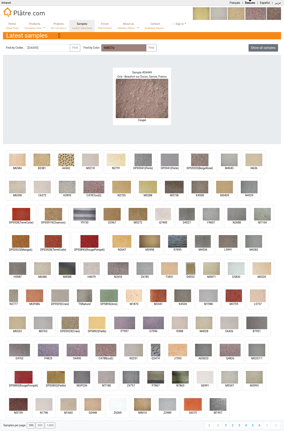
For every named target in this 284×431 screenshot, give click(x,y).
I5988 (179, 331)
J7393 (177, 358)
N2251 (134, 358)
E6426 (229, 331)
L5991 (228, 249)
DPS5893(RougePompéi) (89, 249)
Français (235, 2)
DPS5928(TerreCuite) (53, 249)
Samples (82, 26)
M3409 (224, 195)
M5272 (138, 222)
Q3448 (93, 412)
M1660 (68, 412)
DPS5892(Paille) (56, 385)
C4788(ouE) (106, 358)
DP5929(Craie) (60, 304)
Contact (155, 26)
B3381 (42, 168)
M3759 (234, 304)
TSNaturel (84, 304)
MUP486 (34, 304)
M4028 (204, 331)
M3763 (43, 331)
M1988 (208, 304)
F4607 (211, 222)
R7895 (177, 249)
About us (127, 26)
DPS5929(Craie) (70, 331)
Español (265, 2)
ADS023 (203, 358)
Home (12, 26)
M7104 (262, 222)
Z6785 (145, 276)
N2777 (13, 304)
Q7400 (163, 222)
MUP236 (82, 385)
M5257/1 (257, 358)
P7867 (156, 385)
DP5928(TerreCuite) (21, 222)
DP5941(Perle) (170, 168)
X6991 (205, 385)
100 (31, 425)
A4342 (66, 168)
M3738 (174, 195)
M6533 (17, 331)
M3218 (90, 168)
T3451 (170, 276)
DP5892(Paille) (97, 331)
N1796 (44, 412)
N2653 (118, 276)
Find (75, 47)
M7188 (106, 385)
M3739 (18, 412)
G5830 (236, 276)
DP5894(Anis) (109, 304)
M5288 (148, 195)
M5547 (229, 385)
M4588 (67, 276)
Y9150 (85, 222)
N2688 (237, 222)
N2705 (122, 195)
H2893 (67, 195)
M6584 (17, 168)
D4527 (187, 222)
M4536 (203, 249)
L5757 (258, 304)
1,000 (50, 425)
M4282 (253, 249)
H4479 (92, 276)
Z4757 (131, 385)
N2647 (122, 249)
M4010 (142, 412)
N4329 (249, 195)
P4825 (48, 358)
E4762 (19, 358)
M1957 (218, 412)
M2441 (158, 304)
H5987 (18, 276)
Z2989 (167, 412)
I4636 (253, 168)
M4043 (229, 168)
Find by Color (91, 47)
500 (39, 425)
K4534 (183, 304)
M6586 (42, 276)
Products (33, 26)
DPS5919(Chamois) (53, 222)
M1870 (134, 304)
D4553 (191, 276)
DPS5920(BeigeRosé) (200, 168)
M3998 (150, 249)
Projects (58, 26)
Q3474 (155, 358)
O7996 (153, 331)
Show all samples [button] (263, 48)
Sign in (177, 23)
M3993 (254, 385)
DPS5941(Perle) (143, 168)
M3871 (211, 276)
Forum (105, 26)
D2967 (112, 222)
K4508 (200, 195)
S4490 (77, 358)
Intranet (6, 2)
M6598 (17, 195)
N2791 (116, 168)
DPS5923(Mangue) (20, 249)
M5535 (262, 276)
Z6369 (118, 412)
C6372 (42, 195)
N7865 (180, 385)
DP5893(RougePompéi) (23, 385)
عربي (278, 2)
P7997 (125, 331)
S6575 (193, 412)
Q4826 (230, 358)
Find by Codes (14, 47)
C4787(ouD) (93, 195)
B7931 (257, 331)
